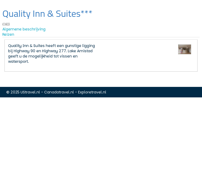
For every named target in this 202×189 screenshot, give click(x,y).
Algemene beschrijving (24, 29)
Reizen (8, 34)
